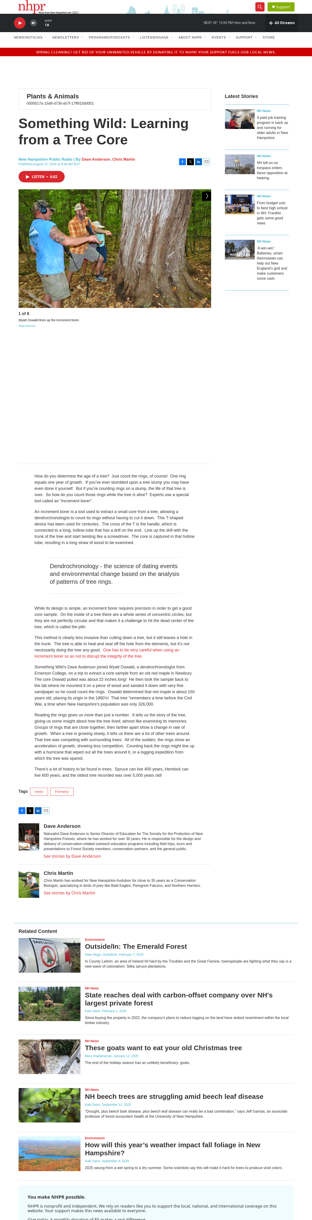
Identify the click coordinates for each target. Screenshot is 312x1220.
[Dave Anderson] (29, 713)
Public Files (180, 1157)
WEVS (177, 1195)
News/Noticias (28, 48)
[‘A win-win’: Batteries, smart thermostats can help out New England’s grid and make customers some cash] (240, 260)
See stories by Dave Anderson (72, 732)
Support (286, 12)
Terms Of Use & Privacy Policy (194, 1148)
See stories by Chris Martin (69, 769)
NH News (264, 121)
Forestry (62, 668)
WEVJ (176, 1180)
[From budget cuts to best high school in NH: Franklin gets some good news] (240, 215)
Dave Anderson (96, 170)
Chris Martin (123, 170)
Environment (95, 816)
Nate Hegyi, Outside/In (101, 831)
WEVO (177, 1187)
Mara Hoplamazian (98, 932)
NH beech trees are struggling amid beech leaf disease (174, 972)
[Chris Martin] (29, 760)
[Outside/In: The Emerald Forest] (49, 831)
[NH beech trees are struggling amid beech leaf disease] (49, 981)
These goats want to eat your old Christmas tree (163, 924)
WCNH (177, 1166)
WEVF (177, 1173)
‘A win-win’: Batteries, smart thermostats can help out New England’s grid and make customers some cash (272, 274)
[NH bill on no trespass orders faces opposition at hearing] (240, 174)
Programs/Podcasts (109, 48)
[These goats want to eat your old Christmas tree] (49, 933)
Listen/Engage (154, 48)
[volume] (33, 33)
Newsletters (65, 48)
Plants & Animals (53, 106)
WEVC (177, 1169)
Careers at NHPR (124, 1169)
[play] (19, 33)
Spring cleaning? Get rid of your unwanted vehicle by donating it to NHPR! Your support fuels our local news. (156, 62)
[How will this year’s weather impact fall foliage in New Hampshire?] (49, 1030)
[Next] (206, 325)
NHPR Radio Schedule (128, 1159)
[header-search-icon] (262, 12)
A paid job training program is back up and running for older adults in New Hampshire (272, 138)
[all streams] (281, 33)
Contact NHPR (122, 1148)
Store (269, 48)
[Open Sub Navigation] (46, 48)
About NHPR (190, 48)
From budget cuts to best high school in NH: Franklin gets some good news (272, 223)
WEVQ (177, 1191)
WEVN (177, 1184)
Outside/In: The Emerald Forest (136, 822)
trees (39, 668)
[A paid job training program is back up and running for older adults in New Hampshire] (240, 129)
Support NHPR (45, 1107)
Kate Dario (92, 887)
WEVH (177, 1177)
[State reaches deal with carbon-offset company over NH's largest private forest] (49, 880)
